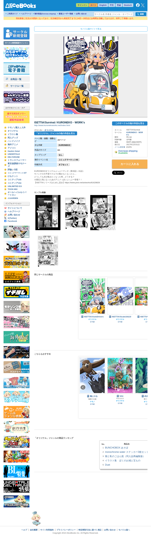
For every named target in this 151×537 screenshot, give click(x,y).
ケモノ (11, 127)
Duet (107, 464)
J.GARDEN (13, 198)
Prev (83, 308)
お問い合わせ (81, 14)
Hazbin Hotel (14, 151)
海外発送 (45, 14)
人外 (23, 127)
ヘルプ (24, 530)
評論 (10, 169)
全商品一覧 (13, 79)
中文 (112, 5)
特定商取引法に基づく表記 (89, 530)
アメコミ (12, 148)
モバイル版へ (124, 530)
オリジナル (13, 131)
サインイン (82, 5)
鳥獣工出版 (92, 399)
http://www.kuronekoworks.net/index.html (52, 125)
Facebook (12, 221)
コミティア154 (14, 183)
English (103, 5)
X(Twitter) (12, 218)
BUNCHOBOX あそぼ (116, 447)
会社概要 (34, 530)
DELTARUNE (14, 157)
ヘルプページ (26, 14)
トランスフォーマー (17, 160)
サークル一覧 (15, 86)
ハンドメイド (14, 141)
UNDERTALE (14, 154)
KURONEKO (64, 145)
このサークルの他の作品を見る (129, 123)
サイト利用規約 (47, 530)
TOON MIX (13, 189)
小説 (15, 169)
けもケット (13, 176)
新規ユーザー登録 (66, 14)
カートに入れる (129, 164)
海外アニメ (13, 144)
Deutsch (128, 5)
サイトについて (15, 208)
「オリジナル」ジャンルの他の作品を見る (55, 133)
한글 (119, 5)
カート (93, 5)
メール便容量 (120, 147)
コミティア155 (14, 180)
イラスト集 (13, 134)
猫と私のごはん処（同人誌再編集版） (125, 456)
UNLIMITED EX (15, 186)
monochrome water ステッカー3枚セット (126, 452)
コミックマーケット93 (68, 160)
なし (61, 155)
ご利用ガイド (12, 14)
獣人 (17, 127)
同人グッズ (13, 138)
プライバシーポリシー (66, 530)
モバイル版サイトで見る (90, 29)
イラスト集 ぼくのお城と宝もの (122, 460)
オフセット (63, 164)
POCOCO (120, 398)
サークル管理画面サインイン (16, 43)
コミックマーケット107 (17, 173)
